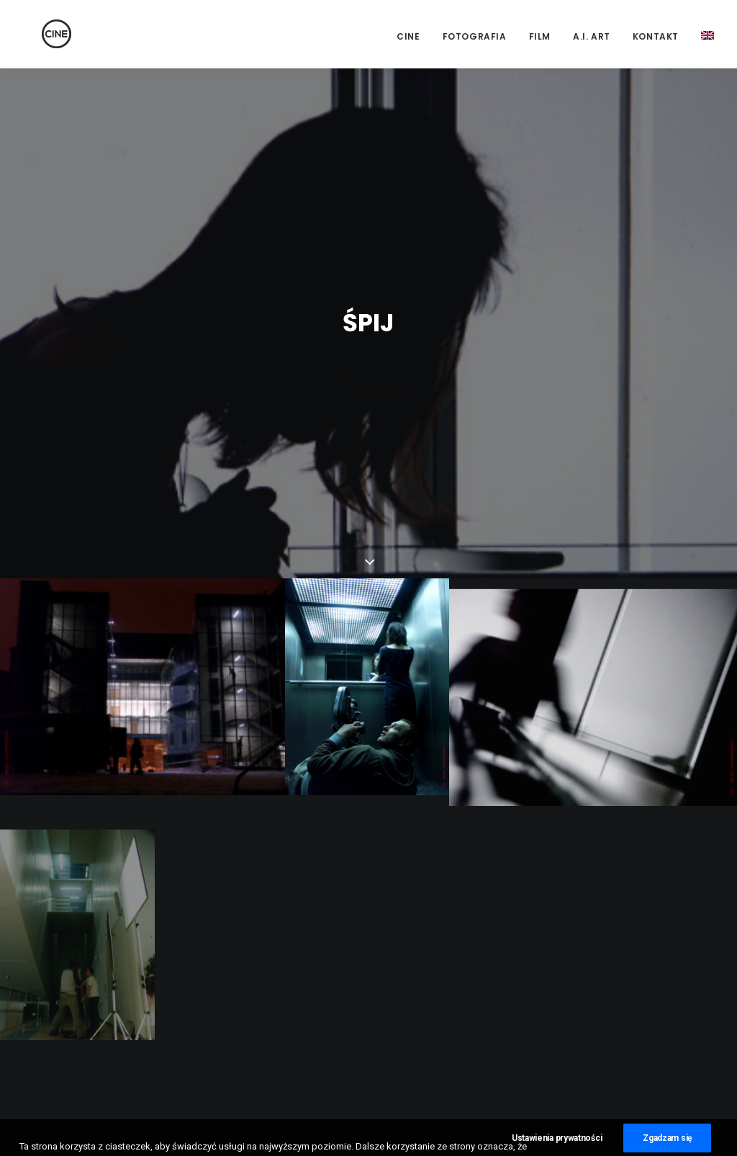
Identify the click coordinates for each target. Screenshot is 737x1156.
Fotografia (475, 36)
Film (540, 36)
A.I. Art (591, 36)
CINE (408, 36)
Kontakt (656, 36)
